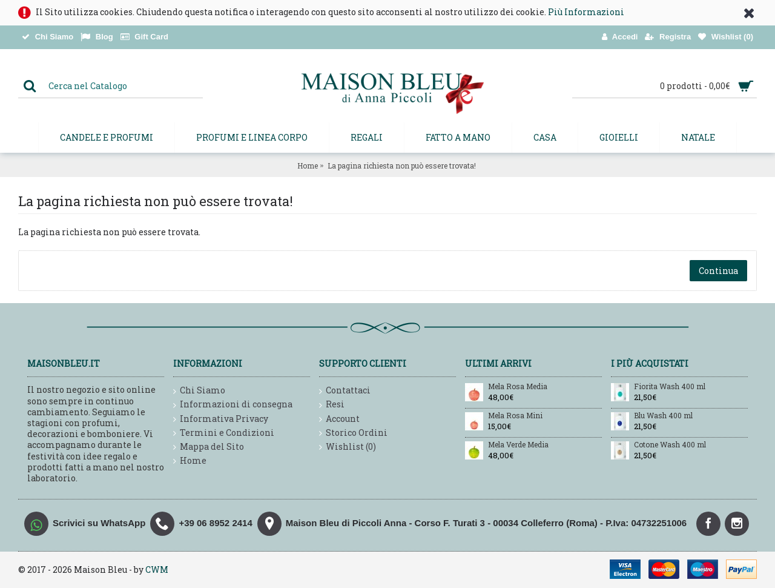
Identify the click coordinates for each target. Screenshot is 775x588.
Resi (332, 404)
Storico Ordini (353, 433)
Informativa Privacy (220, 419)
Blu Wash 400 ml (663, 416)
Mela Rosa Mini (515, 416)
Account (339, 419)
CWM (156, 569)
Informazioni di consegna (232, 404)
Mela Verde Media (518, 445)
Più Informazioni (586, 12)
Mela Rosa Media (517, 387)
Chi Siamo (199, 390)
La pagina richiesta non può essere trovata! (402, 165)
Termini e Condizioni (223, 433)
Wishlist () (347, 447)
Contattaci (345, 390)
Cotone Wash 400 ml (670, 445)
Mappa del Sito (208, 447)
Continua (718, 270)
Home (307, 165)
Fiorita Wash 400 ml (669, 387)
